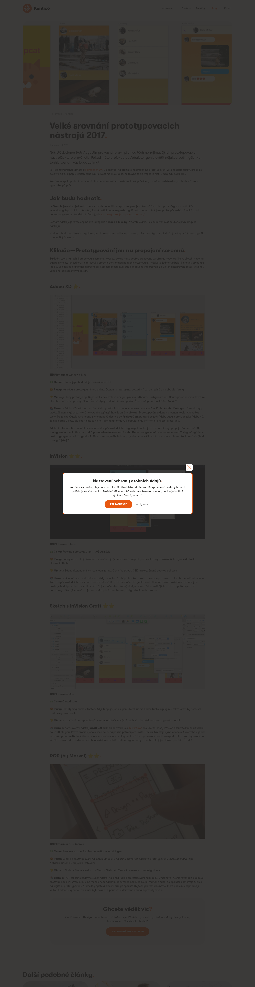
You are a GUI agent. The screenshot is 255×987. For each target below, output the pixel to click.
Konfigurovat (142, 504)
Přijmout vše (118, 504)
